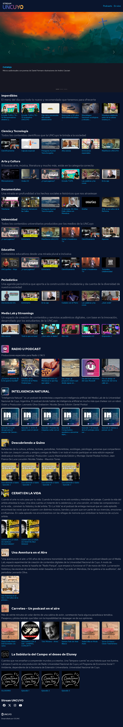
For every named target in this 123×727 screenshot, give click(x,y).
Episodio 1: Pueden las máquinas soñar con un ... (90, 430)
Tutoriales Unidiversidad (107, 270)
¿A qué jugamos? (48, 181)
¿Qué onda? (106, 303)
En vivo (117, 5)
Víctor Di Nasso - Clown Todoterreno (29, 642)
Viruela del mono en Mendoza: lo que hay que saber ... (90, 380)
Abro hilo (65, 336)
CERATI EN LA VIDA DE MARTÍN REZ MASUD (29, 542)
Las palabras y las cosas (89, 182)
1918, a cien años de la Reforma (110, 210)
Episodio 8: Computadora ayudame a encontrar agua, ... (110, 431)
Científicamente (7, 151)
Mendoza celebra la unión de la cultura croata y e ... (109, 117)
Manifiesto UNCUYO (110, 151)
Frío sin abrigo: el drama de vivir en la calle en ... (28, 380)
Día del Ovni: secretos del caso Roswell (10, 379)
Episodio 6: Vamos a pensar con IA (29, 429)
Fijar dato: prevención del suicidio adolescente (49, 117)
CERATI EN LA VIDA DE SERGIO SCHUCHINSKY (9, 542)
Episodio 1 (65, 690)
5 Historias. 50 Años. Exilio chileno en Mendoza (70, 211)
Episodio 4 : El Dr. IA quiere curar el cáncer (70, 429)
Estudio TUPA (67, 181)
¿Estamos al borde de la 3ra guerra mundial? (50, 379)
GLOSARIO (46, 690)
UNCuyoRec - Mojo (9, 269)
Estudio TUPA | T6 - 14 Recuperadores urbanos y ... (9, 117)
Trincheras (5, 209)
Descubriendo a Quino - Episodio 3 (30, 483)
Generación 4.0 (88, 336)
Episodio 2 (5, 690)
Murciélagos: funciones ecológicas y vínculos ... (90, 117)
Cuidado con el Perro (70, 303)
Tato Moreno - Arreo (90, 641)
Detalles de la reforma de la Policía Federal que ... (70, 380)
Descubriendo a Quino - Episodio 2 (50, 483)
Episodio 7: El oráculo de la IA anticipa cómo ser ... (10, 430)
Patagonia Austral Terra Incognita (48, 152)
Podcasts (107, 5)
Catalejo (7, 67)
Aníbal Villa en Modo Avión (9, 642)
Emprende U (107, 336)
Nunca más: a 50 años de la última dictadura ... (70, 117)
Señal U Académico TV (69, 240)
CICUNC (17, 719)
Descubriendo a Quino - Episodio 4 (10, 483)
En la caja (105, 181)
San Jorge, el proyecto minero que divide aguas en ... (110, 380)
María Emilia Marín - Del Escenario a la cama (49, 643)
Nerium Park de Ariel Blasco (110, 642)
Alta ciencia (66, 151)
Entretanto (25, 239)
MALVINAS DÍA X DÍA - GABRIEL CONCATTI (69, 643)
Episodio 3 (25, 690)
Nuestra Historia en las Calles (29, 210)
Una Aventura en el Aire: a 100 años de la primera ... (9, 597)
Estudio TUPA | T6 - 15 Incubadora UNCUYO (29, 117)
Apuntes (105, 239)
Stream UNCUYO (12, 700)
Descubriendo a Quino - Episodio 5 (70, 483)
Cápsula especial (28, 151)
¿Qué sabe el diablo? (49, 336)
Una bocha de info (8, 303)
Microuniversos (7, 181)
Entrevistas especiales (86, 152)
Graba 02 (25, 181)
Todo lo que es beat (29, 336)
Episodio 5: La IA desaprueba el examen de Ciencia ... (49, 430)
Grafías (85, 209)
